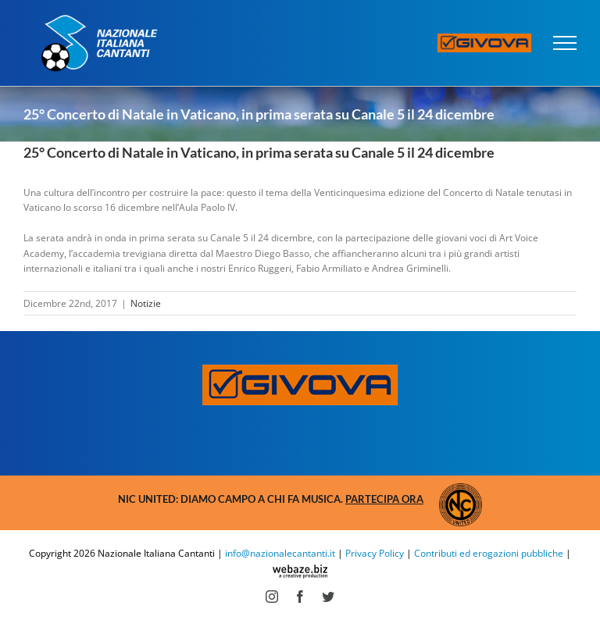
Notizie (145, 303)
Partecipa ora (384, 499)
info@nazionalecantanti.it (280, 553)
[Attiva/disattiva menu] (565, 43)
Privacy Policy (374, 553)
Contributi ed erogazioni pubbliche (488, 553)
